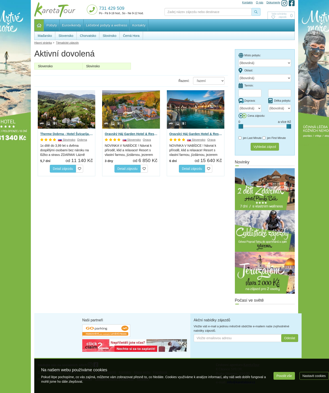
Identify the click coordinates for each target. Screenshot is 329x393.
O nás (259, 2)
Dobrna (82, 139)
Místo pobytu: (250, 55)
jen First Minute (274, 138)
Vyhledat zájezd (265, 147)
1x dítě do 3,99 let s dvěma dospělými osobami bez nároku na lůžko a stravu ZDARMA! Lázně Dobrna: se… (64, 150)
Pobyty (51, 25)
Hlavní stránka (39, 25)
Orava (147, 139)
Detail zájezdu (63, 169)
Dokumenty (273, 2)
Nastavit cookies (314, 376)
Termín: (246, 85)
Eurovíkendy (71, 25)
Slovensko (45, 66)
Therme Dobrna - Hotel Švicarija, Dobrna (66, 134)
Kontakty (138, 25)
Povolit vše (284, 376)
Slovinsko (93, 66)
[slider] (241, 126)
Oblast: (246, 70)
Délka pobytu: (279, 100)
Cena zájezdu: (252, 115)
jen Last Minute (250, 138)
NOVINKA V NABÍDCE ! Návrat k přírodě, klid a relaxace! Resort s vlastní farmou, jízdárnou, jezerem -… (129, 150)
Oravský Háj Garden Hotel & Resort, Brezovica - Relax (131, 134)
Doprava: (247, 100)
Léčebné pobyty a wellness (106, 25)
